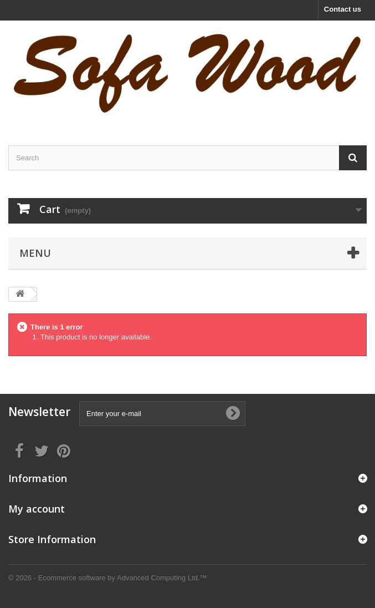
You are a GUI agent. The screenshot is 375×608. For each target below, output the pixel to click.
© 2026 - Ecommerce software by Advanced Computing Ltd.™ (107, 578)
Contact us (342, 9)
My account (36, 508)
